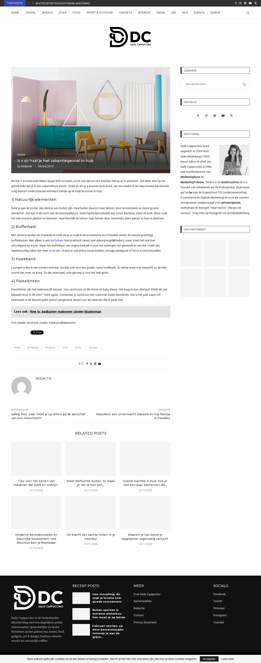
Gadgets (125, 12)
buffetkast (57, 240)
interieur (32, 347)
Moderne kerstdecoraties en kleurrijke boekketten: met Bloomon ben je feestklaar (36, 539)
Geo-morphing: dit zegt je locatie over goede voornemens (107, 598)
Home (15, 12)
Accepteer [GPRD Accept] (209, 659)
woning (93, 347)
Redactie (26, 166)
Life (173, 12)
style (78, 347)
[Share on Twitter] (91, 364)
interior (50, 347)
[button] (28, 3)
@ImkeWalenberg (238, 213)
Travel (30, 12)
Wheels (47, 12)
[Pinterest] (245, 3)
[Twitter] (255, 3)
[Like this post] (82, 363)
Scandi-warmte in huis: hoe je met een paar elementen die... (145, 483)
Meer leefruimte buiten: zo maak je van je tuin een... (91, 483)
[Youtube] (250, 3)
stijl (65, 347)
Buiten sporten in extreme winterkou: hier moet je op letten (108, 613)
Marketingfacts (190, 177)
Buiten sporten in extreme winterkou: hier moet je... (74, 3)
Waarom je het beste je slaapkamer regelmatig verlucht (145, 537)
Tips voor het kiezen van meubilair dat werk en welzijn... (36, 483)
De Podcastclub (225, 187)
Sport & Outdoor (100, 12)
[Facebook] (236, 3)
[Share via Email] (99, 363)
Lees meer (227, 658)
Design (215, 12)
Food (77, 12)
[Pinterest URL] (191, 253)
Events (199, 12)
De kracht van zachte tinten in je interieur (90, 537)
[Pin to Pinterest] (95, 363)
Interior (144, 12)
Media (161, 12)
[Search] (248, 13)
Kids (185, 12)
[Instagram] (240, 3)
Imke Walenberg (190, 156)
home (17, 347)
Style (62, 12)
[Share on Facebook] (87, 363)
